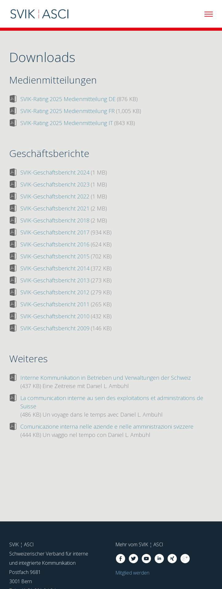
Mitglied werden (132, 572)
